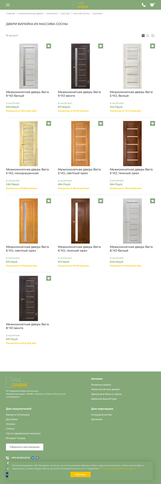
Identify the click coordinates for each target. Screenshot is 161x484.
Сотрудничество (101, 414)
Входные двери (101, 384)
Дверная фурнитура (104, 398)
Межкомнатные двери (105, 389)
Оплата (10, 424)
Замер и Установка (17, 414)
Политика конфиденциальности (118, 468)
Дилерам (97, 419)
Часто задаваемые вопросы (23, 433)
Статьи (10, 428)
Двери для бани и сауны (106, 394)
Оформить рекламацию (25, 447)
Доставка (12, 419)
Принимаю (80, 474)
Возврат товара (15, 438)
